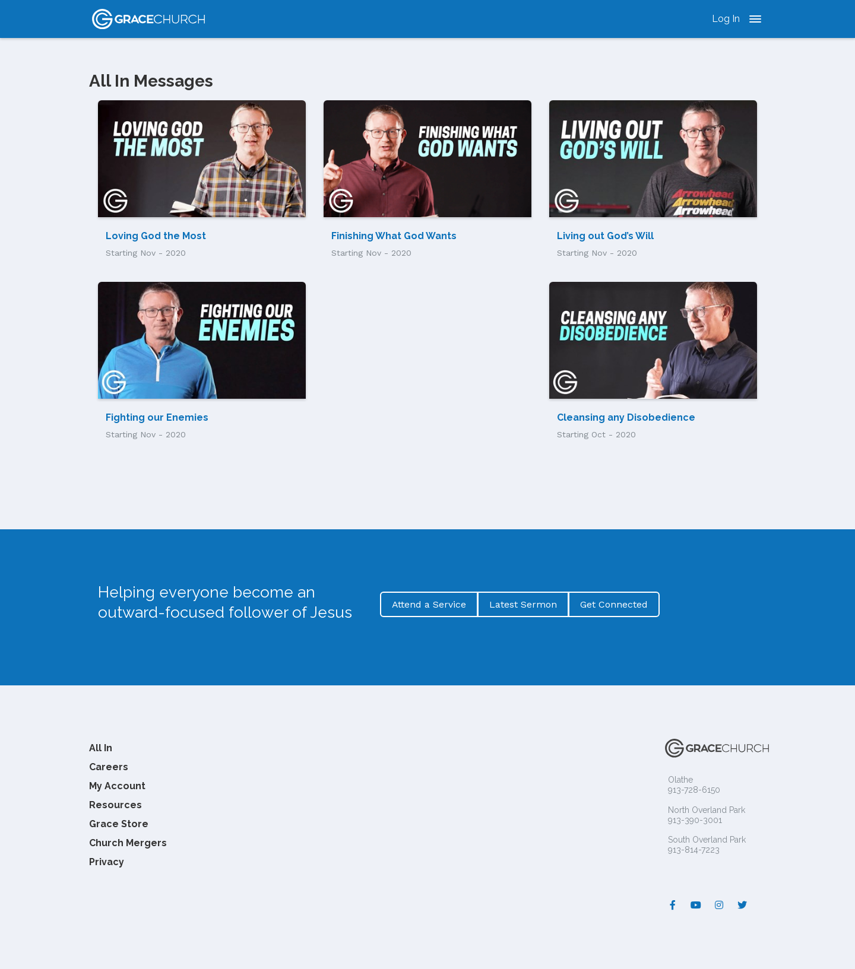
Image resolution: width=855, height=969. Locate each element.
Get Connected (614, 604)
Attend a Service (429, 604)
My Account (117, 786)
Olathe (680, 779)
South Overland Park (707, 839)
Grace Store (118, 824)
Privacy (106, 862)
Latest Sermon (523, 604)
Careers (108, 767)
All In (100, 748)
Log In (726, 18)
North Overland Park (706, 810)
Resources (115, 805)
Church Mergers (128, 843)
